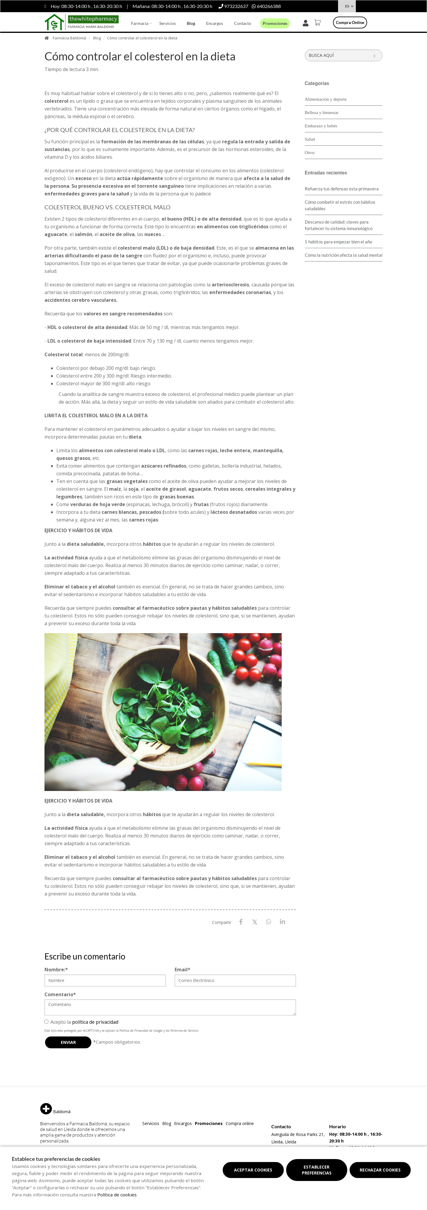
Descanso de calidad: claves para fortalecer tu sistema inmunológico (338, 225)
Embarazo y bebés (321, 125)
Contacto (242, 23)
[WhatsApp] (268, 922)
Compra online (350, 22)
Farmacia (139, 23)
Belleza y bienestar (322, 112)
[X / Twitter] (255, 921)
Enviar (68, 1042)
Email (182, 969)
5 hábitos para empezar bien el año (338, 241)
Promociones (275, 23)
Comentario (60, 994)
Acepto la (81, 1022)
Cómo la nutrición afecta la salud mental (344, 255)
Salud (310, 139)
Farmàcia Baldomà (69, 38)
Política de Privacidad (134, 1030)
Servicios (167, 23)
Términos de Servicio (184, 1030)
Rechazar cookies (380, 1170)
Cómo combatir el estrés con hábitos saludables (340, 205)
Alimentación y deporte (326, 99)
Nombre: (56, 969)
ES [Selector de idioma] (347, 6)
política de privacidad (95, 1022)
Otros (310, 152)
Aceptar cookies (253, 1170)
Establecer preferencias (317, 1170)
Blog (191, 23)
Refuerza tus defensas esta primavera (342, 188)
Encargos (214, 23)
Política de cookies (117, 1195)
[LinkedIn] (282, 922)
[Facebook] (241, 922)
